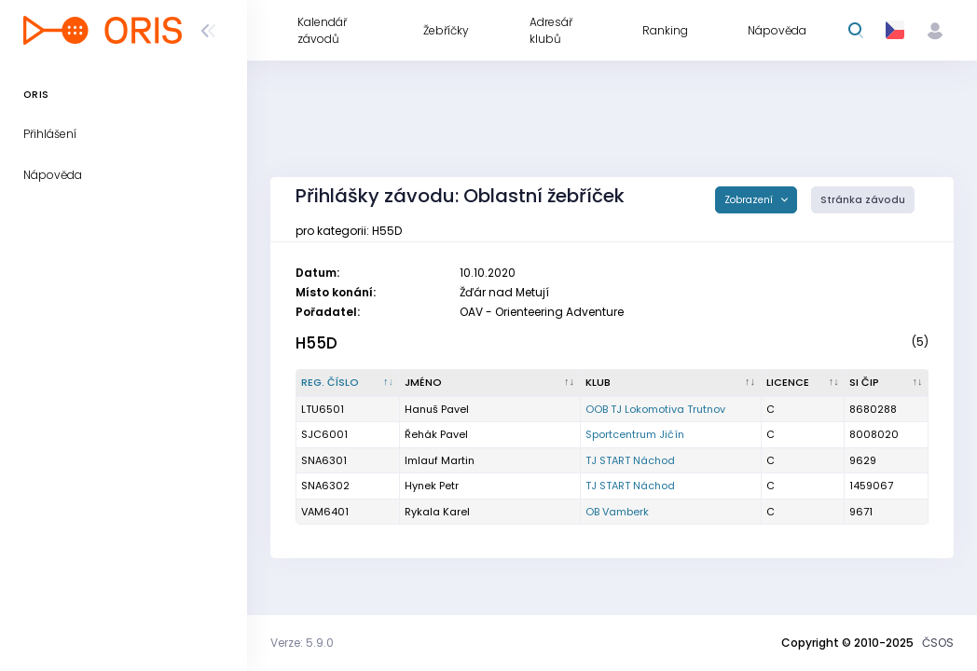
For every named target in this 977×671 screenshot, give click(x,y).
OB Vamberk (617, 511)
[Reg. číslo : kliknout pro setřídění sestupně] (348, 383)
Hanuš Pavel (437, 409)
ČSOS (938, 642)
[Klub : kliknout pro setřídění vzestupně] (671, 383)
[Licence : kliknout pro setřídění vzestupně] (804, 383)
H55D (316, 343)
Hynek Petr (432, 485)
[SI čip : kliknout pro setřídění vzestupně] (887, 383)
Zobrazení (750, 200)
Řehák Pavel (436, 434)
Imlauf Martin (440, 460)
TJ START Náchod (630, 460)
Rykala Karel (437, 511)
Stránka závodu (862, 200)
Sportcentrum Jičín (634, 434)
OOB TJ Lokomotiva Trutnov (655, 409)
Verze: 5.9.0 (302, 642)
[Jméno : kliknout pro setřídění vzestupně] (490, 383)
